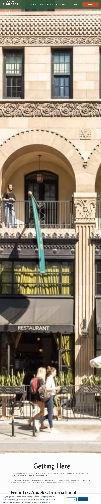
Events (58, 5)
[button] (76, 4)
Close (82, 499)
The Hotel (34, 5)
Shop (64, 5)
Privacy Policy (47, 499)
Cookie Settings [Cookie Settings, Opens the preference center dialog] (72, 499)
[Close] (98, 499)
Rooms (43, 5)
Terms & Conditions (7, 502)
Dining (50, 5)
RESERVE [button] (91, 4)
